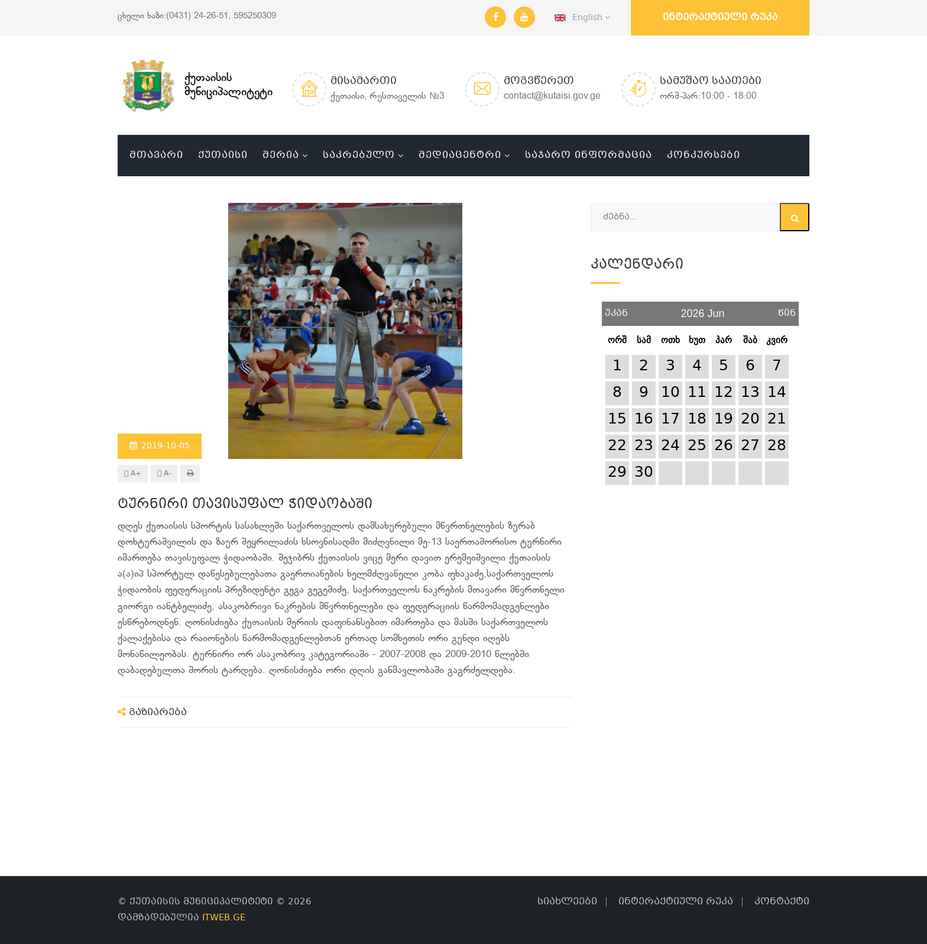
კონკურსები (703, 155)
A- (164, 473)
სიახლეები (567, 901)
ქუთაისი (223, 155)
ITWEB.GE (223, 918)
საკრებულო (359, 155)
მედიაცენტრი (460, 155)
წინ (787, 309)
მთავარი (156, 155)
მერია (280, 155)
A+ (132, 473)
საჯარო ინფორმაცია (588, 155)
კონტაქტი (781, 901)
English (582, 18)
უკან (616, 309)
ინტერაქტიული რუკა (720, 17)
